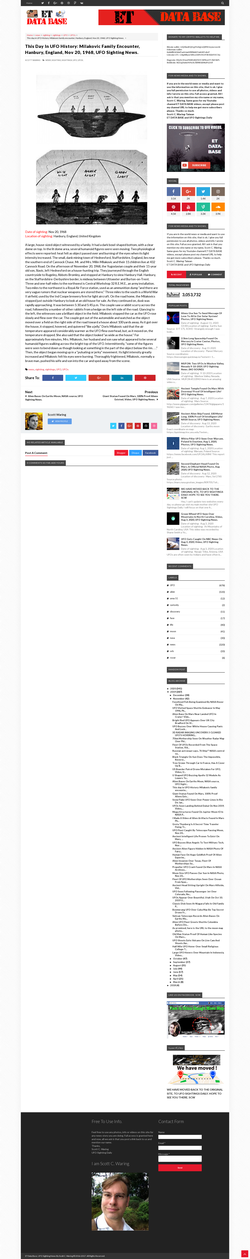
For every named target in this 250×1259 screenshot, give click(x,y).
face (172, 618)
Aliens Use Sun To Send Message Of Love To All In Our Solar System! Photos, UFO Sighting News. (201, 316)
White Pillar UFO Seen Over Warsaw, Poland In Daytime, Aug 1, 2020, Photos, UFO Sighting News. (202, 441)
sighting (46, 35)
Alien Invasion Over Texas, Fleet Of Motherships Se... (191, 862)
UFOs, (80, 60)
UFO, (75, 60)
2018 (173, 985)
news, (48, 60)
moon (173, 631)
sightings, (67, 60)
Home (29, 3)
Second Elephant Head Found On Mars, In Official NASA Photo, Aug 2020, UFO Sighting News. (200, 466)
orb (172, 651)
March (177, 982)
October (178, 958)
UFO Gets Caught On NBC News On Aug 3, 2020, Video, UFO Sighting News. (201, 541)
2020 (173, 688)
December (179, 695)
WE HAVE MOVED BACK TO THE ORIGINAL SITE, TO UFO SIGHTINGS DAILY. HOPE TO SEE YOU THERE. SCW (202, 493)
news (37, 35)
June (176, 972)
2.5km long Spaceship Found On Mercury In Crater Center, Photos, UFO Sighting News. (200, 341)
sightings (56, 35)
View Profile (60, 421)
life (171, 624)
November (179, 698)
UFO (65, 35)
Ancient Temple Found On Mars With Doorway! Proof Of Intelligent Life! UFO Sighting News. (202, 391)
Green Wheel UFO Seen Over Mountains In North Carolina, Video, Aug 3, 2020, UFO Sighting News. (202, 516)
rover (173, 657)
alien (172, 591)
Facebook (150, 452)
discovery (175, 611)
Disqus (135, 452)
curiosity (174, 605)
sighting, (56, 60)
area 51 (174, 598)
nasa (172, 638)
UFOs (73, 35)
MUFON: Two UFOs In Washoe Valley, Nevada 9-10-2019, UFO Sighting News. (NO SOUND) (202, 366)
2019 (173, 691)
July (175, 968)
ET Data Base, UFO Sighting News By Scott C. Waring (49, 1256)
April (176, 978)
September (179, 962)
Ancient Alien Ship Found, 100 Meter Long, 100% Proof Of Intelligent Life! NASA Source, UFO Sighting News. (202, 416)
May (175, 975)
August (177, 965)
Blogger (121, 452)
